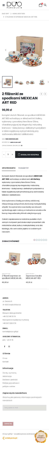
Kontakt (5, 362)
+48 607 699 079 (9, 323)
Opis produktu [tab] (9, 168)
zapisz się (8, 424)
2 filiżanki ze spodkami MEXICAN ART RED (21, 17)
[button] (40, 5)
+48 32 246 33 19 (9, 316)
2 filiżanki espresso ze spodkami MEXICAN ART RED (12, 277)
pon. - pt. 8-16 (8, 340)
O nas (5, 358)
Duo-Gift (5, 14)
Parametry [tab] (23, 168)
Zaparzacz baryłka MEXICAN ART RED (34, 277)
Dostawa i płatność (10, 380)
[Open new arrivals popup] (40, 436)
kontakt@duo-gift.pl (10, 332)
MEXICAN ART (15, 142)
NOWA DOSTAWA (19, 14)
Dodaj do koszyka (28, 154)
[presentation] (5, 50)
